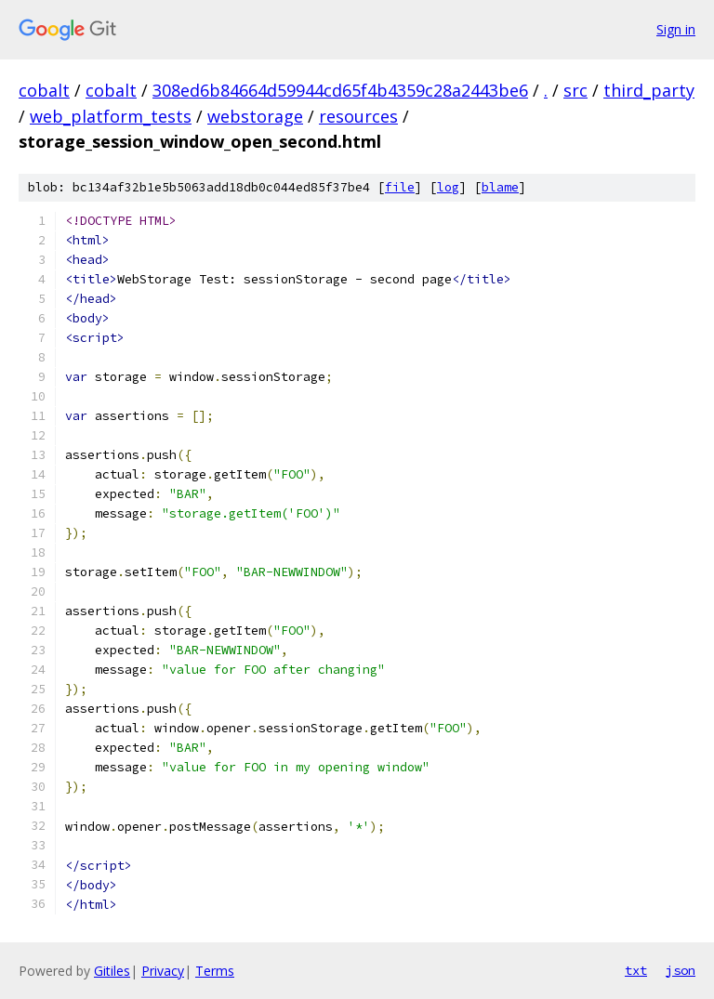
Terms (214, 970)
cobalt (44, 90)
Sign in (675, 29)
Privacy (162, 970)
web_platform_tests (111, 116)
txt (636, 970)
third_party (648, 90)
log (448, 187)
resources (358, 116)
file (400, 187)
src (575, 90)
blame (500, 187)
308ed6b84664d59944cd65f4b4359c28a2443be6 (340, 90)
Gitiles (112, 970)
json (680, 970)
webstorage (255, 116)
